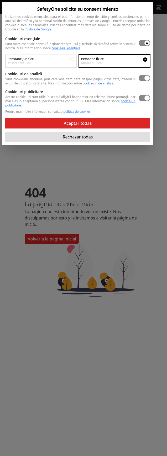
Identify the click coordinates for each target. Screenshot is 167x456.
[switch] (144, 43)
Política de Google (38, 29)
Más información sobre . (49, 48)
